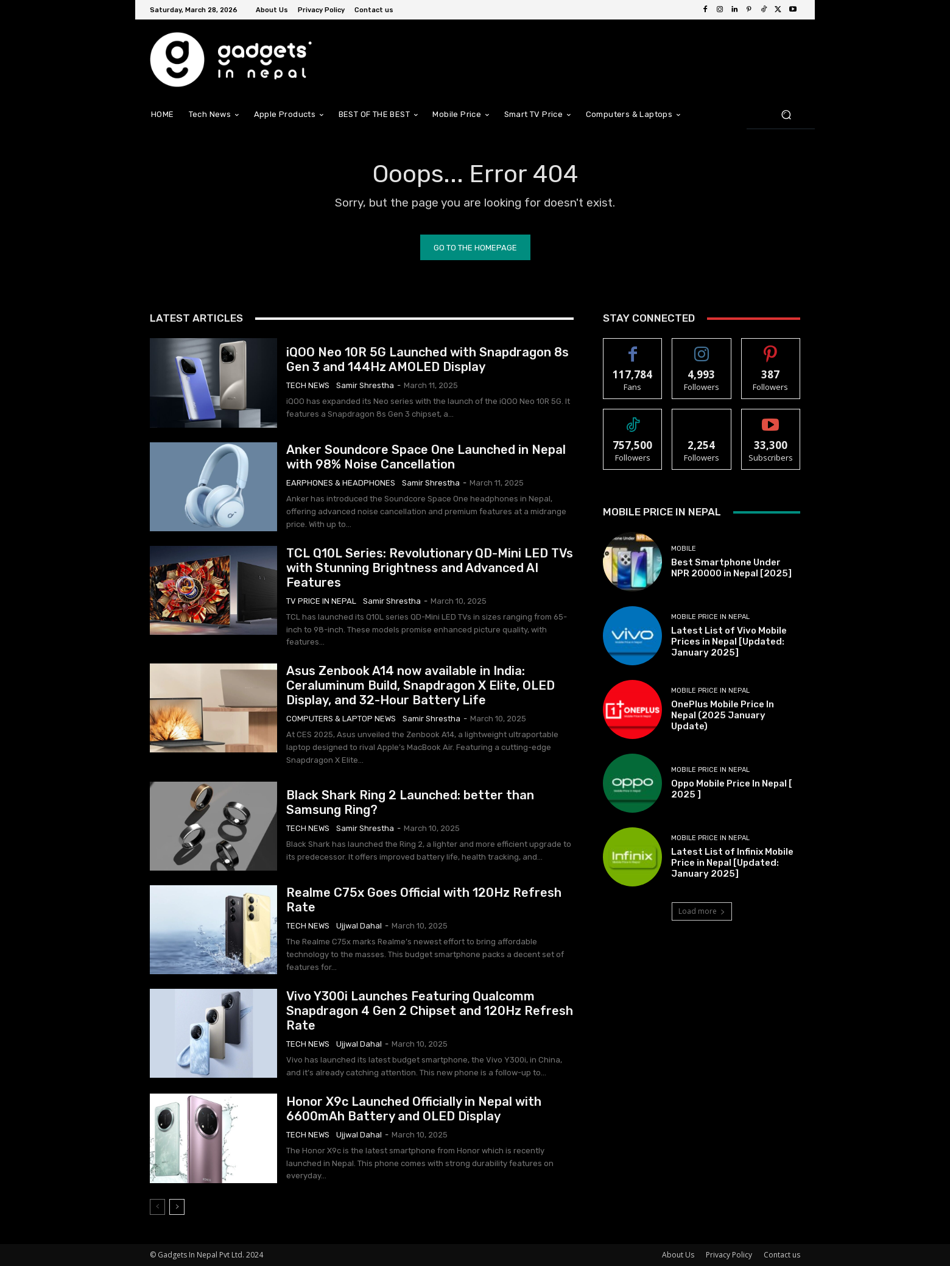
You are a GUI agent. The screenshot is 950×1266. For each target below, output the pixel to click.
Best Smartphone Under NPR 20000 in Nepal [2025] (731, 568)
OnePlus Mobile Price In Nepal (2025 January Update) (722, 715)
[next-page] (177, 1207)
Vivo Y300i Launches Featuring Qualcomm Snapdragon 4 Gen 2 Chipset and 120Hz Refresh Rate (429, 1011)
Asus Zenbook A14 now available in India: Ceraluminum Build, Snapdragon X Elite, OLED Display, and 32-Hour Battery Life (420, 685)
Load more (701, 911)
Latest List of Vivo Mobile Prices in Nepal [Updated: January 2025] (729, 641)
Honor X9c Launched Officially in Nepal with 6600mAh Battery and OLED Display (413, 1108)
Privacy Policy (729, 1255)
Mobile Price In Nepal (710, 617)
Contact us (782, 1255)
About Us (678, 1255)
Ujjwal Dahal (359, 925)
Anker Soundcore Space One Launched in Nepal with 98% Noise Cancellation (426, 457)
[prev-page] (157, 1207)
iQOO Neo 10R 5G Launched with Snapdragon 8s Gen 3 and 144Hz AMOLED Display (427, 359)
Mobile (683, 548)
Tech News (307, 385)
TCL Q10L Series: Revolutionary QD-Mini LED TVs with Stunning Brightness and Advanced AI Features (429, 568)
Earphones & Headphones (340, 483)
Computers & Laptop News (341, 719)
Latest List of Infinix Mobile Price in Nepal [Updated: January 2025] (732, 862)
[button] (786, 114)
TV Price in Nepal (321, 601)
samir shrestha (365, 385)
